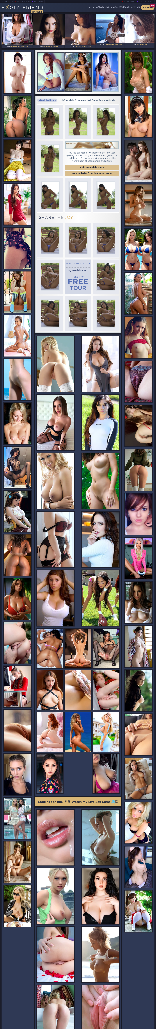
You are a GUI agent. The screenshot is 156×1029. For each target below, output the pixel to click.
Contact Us (131, 1018)
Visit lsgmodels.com (92, 164)
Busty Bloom (38, 1)
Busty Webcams (147, 1)
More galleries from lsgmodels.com (92, 170)
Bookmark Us (131, 1010)
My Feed (147, 7)
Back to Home (48, 97)
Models (118, 7)
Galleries (89, 7)
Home (74, 7)
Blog (105, 7)
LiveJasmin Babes (23, 1)
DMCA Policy (123, 1026)
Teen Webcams (130, 1)
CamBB (133, 7)
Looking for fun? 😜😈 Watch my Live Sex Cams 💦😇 (78, 636)
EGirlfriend (24, 8)
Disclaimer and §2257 (143, 1026)
